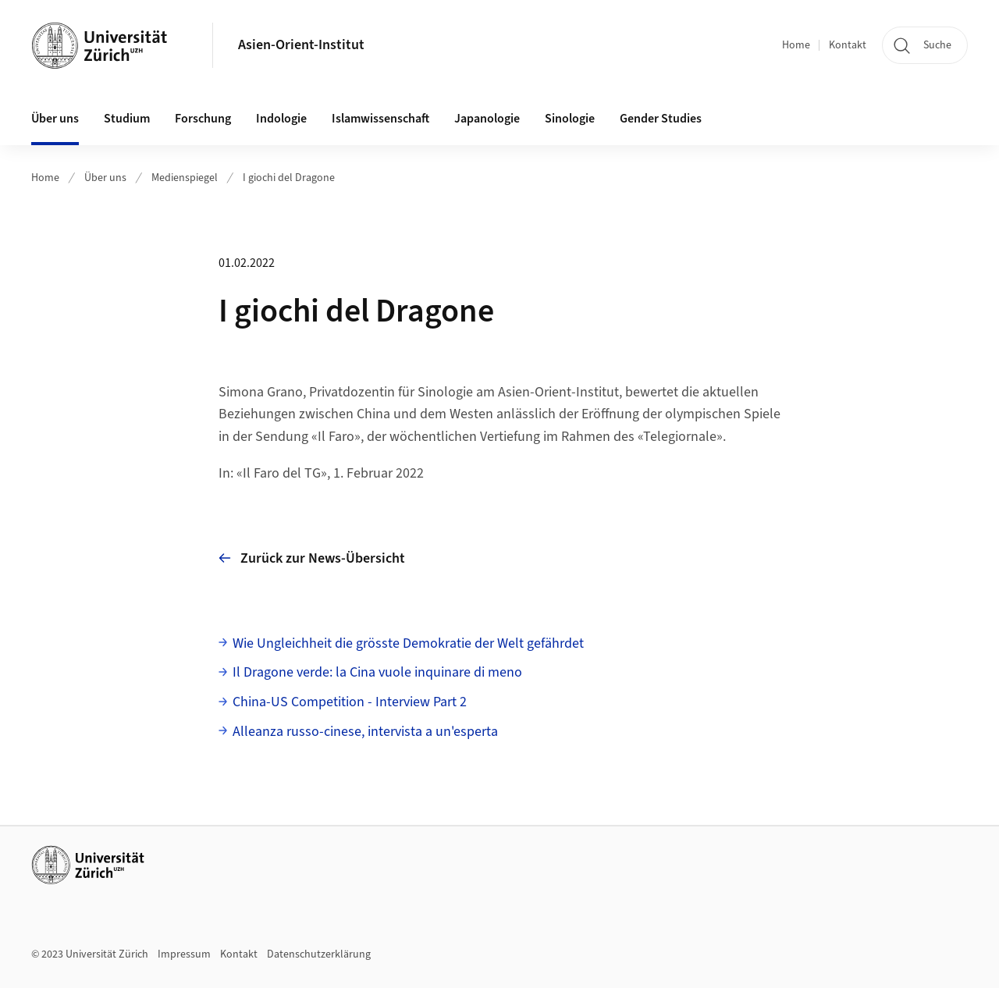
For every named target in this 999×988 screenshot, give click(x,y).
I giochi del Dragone (289, 178)
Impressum (184, 954)
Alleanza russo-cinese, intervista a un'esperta (365, 731)
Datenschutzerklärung (319, 954)
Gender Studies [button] (661, 118)
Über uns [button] (55, 118)
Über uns (105, 178)
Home (796, 45)
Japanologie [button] (487, 118)
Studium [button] (127, 118)
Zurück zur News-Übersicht (312, 558)
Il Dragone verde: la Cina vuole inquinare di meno (377, 672)
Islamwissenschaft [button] (380, 118)
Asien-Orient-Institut (301, 45)
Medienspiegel (184, 178)
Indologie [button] (281, 118)
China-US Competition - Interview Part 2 (350, 702)
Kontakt (847, 45)
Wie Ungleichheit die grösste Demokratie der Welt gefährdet (408, 643)
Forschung (203, 118)
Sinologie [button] (570, 118)
